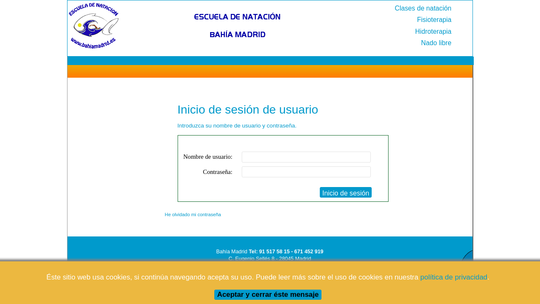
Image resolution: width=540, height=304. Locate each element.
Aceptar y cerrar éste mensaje (268, 294)
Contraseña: (217, 171)
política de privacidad (453, 277)
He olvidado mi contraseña (193, 214)
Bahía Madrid (232, 252)
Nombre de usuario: (208, 156)
